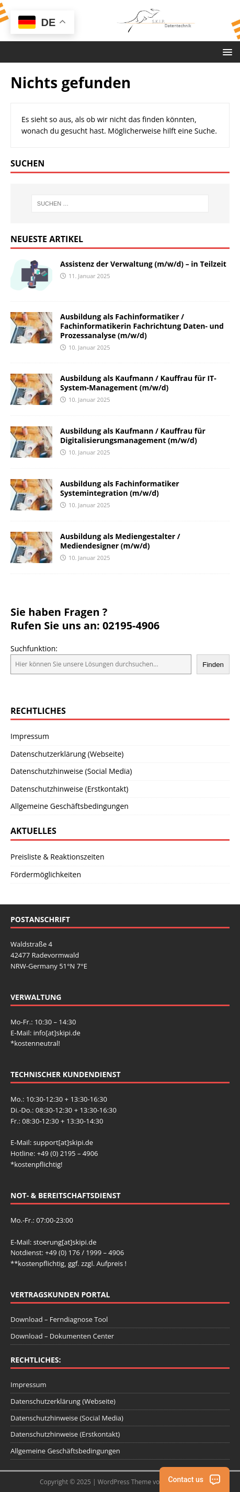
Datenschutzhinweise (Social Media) (71, 771)
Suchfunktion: (34, 648)
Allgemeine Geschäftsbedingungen (69, 806)
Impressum (29, 736)
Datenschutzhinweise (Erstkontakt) (69, 789)
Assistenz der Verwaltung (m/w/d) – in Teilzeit (143, 264)
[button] (225, 51)
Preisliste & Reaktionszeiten (57, 857)
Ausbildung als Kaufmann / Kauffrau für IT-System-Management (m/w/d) (138, 382)
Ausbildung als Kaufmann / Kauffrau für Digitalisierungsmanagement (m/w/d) (132, 435)
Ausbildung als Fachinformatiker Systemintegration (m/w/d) (119, 488)
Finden (213, 665)
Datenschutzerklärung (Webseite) (66, 754)
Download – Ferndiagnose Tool (59, 1319)
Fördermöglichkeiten (45, 874)
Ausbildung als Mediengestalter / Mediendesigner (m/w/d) (120, 541)
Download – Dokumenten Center (62, 1336)
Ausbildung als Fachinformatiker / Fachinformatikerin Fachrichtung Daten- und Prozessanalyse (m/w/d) (142, 326)
